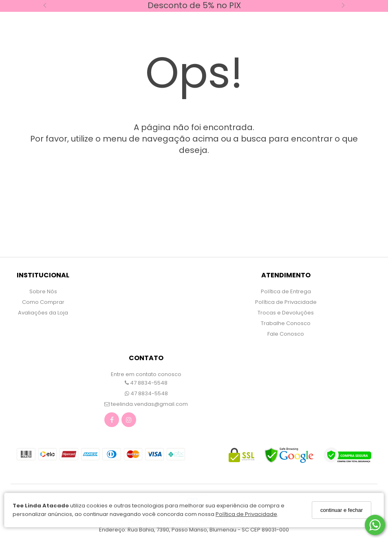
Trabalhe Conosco (286, 323)
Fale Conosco (285, 334)
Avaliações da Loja (43, 313)
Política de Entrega (286, 291)
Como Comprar (43, 302)
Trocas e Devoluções (286, 313)
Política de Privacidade (246, 514)
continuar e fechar (341, 510)
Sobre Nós (43, 291)
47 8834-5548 (146, 383)
